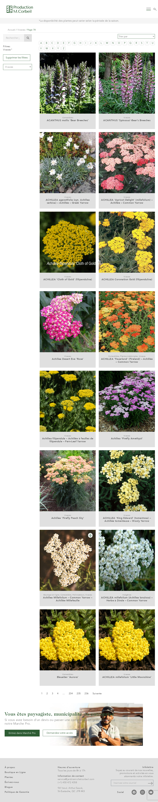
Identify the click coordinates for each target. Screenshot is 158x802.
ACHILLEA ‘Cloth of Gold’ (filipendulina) (67, 278)
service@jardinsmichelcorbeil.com (76, 778)
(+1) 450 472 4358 (67, 781)
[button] (148, 8)
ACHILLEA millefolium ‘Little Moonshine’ (127, 676)
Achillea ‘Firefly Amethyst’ (127, 437)
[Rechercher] (28, 38)
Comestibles (67, 117)
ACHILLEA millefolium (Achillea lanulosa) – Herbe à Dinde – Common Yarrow (127, 598)
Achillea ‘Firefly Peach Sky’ (67, 517)
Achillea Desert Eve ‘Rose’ (68, 358)
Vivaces (21, 29)
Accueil (11, 29)
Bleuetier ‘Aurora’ (68, 676)
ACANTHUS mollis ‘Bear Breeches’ (68, 119)
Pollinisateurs (78, 594)
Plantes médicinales (129, 355)
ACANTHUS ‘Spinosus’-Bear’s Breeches (126, 119)
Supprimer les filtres (17, 57)
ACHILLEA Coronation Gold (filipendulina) (127, 278)
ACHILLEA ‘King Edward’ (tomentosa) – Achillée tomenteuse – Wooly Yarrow (127, 519)
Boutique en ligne (52, 594)
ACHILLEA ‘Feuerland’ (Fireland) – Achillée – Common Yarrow (127, 360)
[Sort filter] (138, 36)
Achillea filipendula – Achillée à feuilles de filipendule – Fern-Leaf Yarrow (67, 439)
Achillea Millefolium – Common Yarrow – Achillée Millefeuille (67, 598)
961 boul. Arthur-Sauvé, (70, 787)
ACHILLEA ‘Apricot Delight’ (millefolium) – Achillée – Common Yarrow (127, 200)
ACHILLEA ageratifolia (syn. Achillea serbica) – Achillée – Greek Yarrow (68, 200)
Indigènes (127, 594)
